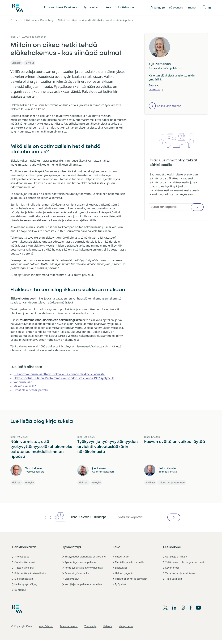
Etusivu (49, 7)
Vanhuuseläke (23, 382)
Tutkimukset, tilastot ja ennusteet (184, 562)
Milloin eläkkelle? (25, 386)
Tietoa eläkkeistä (24, 567)
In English (191, 8)
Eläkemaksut (72, 578)
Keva (108, 7)
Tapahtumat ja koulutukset (180, 573)
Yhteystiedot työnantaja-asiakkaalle (85, 556)
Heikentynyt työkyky (25, 584)
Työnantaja (91, 7)
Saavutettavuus (69, 626)
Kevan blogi (47, 20)
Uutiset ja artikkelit (176, 556)
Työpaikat (120, 584)
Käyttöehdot (46, 626)
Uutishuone (126, 7)
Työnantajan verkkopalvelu (80, 562)
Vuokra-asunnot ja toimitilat (131, 578)
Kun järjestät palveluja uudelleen (84, 584)
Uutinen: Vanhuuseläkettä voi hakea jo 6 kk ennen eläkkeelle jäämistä (59, 374)
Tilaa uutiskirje (173, 578)
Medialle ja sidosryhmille (129, 562)
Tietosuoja (90, 626)
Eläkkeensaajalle (23, 578)
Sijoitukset (121, 567)
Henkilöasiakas (67, 7)
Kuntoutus (20, 589)
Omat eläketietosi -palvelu (31, 390)
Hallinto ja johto (124, 573)
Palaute (107, 626)
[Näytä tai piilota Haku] (204, 7)
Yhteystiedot (21, 556)
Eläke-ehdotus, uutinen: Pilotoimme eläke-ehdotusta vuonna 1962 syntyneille (64, 378)
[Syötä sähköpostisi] (176, 207)
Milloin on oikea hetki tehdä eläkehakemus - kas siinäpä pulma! (96, 20)
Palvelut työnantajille (77, 573)
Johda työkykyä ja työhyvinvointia (84, 567)
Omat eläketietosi (24, 562)
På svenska (176, 8)
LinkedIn (154, 89)
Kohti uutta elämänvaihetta (30, 573)
